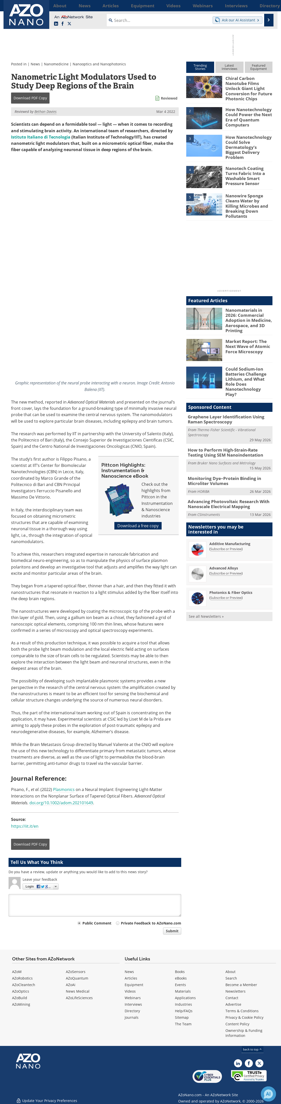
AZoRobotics (22, 978)
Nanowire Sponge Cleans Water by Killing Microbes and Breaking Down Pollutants (248, 195)
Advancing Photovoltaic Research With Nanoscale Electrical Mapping (224, 477)
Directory (132, 1010)
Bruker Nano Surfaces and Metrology (226, 438)
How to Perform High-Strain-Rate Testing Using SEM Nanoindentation (226, 428)
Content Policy (237, 1024)
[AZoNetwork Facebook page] (63, 24)
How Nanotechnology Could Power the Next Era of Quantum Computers (246, 112)
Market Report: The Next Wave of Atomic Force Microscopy (245, 331)
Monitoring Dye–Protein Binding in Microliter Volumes (221, 455)
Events (180, 984)
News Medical (77, 991)
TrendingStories (200, 67)
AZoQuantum (77, 978)
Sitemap (182, 1017)
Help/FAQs (184, 1010)
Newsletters (235, 991)
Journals (131, 1017)
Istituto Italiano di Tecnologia (40, 137)
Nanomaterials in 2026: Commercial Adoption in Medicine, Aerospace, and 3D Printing (248, 305)
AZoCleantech (23, 984)
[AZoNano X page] (69, 24)
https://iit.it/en (24, 826)
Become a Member (241, 984)
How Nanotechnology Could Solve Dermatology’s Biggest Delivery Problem (246, 140)
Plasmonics (64, 789)
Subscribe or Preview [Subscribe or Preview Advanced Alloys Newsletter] (226, 546)
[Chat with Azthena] (268, 1093)
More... (266, 5)
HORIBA (203, 465)
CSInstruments (208, 487)
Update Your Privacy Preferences (46, 1097)
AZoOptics (20, 991)
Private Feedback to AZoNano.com (151, 923)
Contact (231, 997)
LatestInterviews (229, 67)
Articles (131, 978)
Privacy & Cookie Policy (244, 1017)
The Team (183, 1024)
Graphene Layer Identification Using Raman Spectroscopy (229, 396)
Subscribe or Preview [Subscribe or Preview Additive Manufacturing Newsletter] (226, 522)
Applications (185, 997)
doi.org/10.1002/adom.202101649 (61, 802)
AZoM (17, 971)
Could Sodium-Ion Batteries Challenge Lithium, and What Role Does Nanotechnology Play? (247, 363)
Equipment (134, 984)
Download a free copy (138, 525)
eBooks (181, 978)
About (230, 971)
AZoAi (70, 984)
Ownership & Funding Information (243, 1033)
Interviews (133, 1004)
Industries (183, 1004)
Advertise (233, 1004)
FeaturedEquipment (258, 67)
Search (231, 978)
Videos (130, 991)
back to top (252, 1049)
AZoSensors (75, 971)
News (35, 64)
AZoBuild (19, 997)
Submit (172, 931)
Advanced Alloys (223, 541)
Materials (183, 991)
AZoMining (21, 1004)
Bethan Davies (45, 111)
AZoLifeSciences (79, 997)
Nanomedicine (56, 64)
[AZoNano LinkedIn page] (56, 24)
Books (180, 971)
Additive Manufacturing (229, 516)
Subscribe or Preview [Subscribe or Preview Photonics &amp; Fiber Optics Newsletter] (226, 570)
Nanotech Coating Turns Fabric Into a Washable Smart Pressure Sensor (248, 165)
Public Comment (96, 923)
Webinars (133, 997)
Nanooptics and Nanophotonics (99, 64)
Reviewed (169, 98)
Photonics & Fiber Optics (230, 565)
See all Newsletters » (206, 589)
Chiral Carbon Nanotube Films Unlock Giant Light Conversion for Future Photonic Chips (248, 85)
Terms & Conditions (242, 1010)
